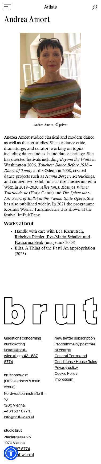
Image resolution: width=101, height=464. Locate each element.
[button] (11, 453)
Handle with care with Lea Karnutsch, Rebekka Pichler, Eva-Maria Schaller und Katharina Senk (52, 237)
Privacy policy (66, 368)
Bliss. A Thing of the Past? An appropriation (55, 248)
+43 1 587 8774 (17, 411)
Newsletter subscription (75, 338)
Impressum (64, 379)
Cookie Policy (66, 374)
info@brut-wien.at (19, 417)
